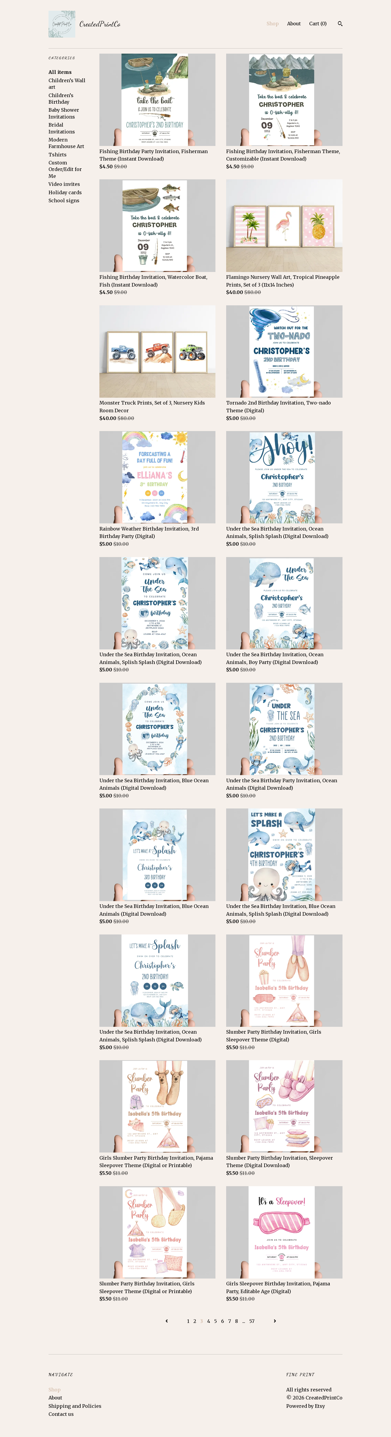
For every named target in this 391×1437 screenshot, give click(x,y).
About (294, 24)
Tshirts (58, 155)
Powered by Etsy (305, 1406)
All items (60, 72)
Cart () (318, 24)
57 (251, 1321)
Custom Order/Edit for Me (65, 169)
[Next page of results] (274, 1321)
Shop (273, 24)
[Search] (340, 24)
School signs (64, 200)
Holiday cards (65, 192)
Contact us (61, 1414)
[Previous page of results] (167, 1321)
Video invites (64, 184)
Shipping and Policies (75, 1406)
